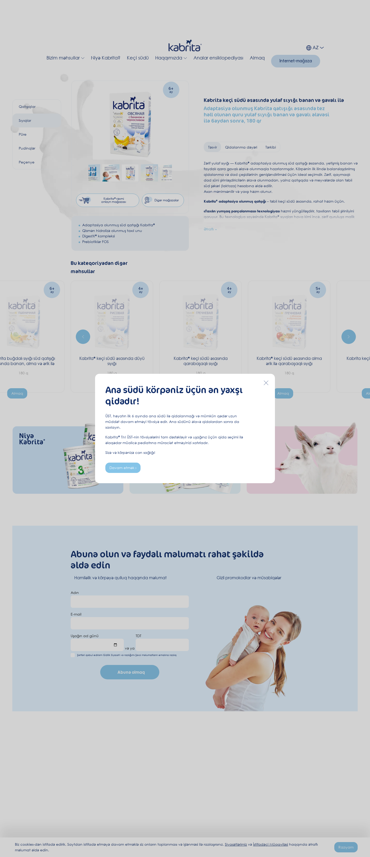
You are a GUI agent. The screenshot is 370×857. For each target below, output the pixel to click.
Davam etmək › (122, 467)
